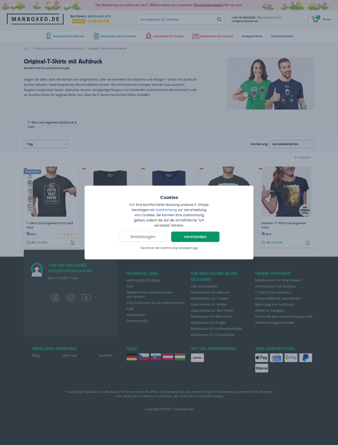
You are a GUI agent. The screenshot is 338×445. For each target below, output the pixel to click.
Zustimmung (166, 209)
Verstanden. (195, 236)
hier (195, 248)
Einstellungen (142, 236)
